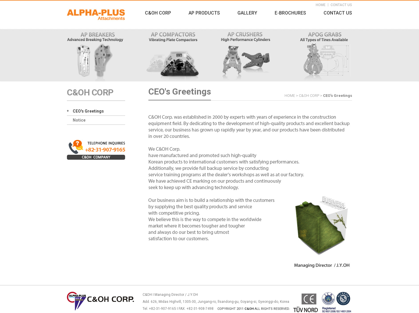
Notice (79, 120)
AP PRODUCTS (204, 13)
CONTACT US (341, 5)
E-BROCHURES (290, 13)
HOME (321, 5)
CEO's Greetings (88, 111)
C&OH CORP (158, 13)
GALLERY (247, 13)
